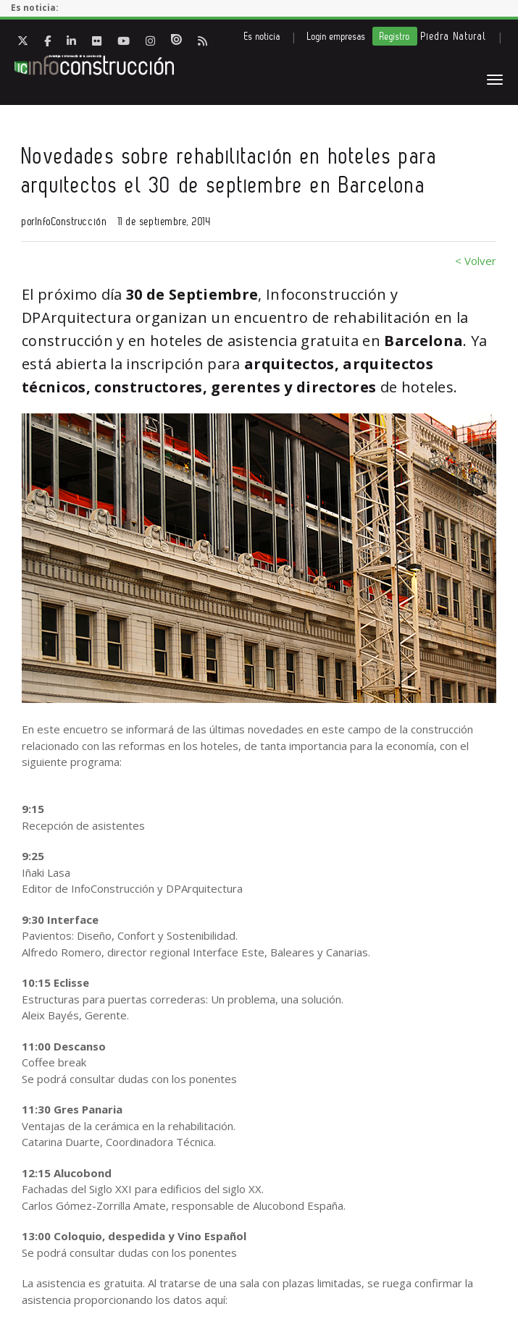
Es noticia (262, 36)
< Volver (475, 260)
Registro (395, 36)
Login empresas (336, 36)
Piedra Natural (454, 36)
